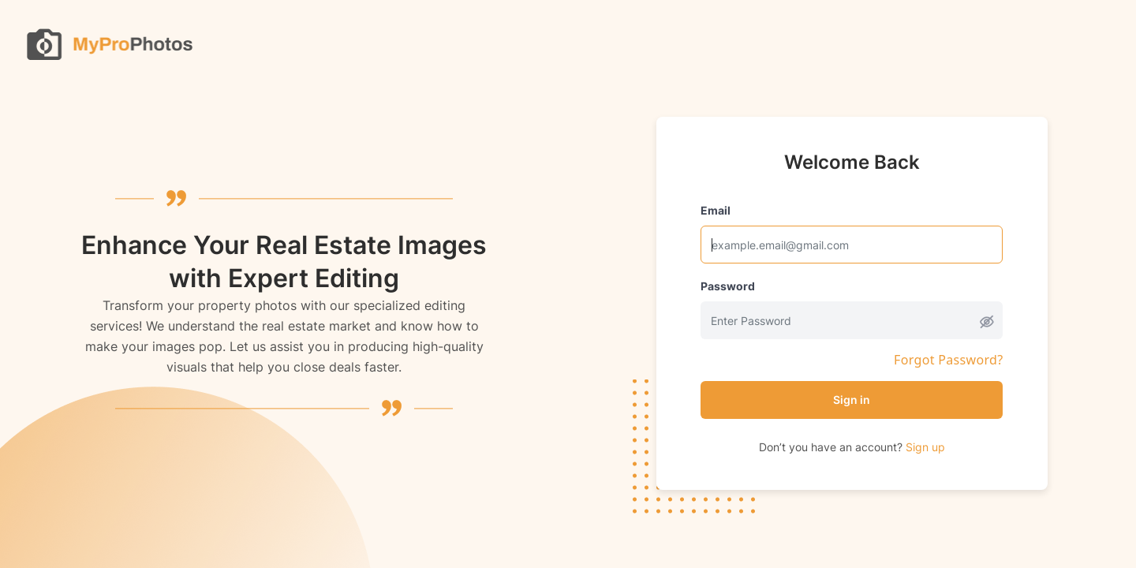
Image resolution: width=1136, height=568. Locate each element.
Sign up (925, 447)
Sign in (851, 399)
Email (716, 210)
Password (728, 286)
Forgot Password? (948, 360)
